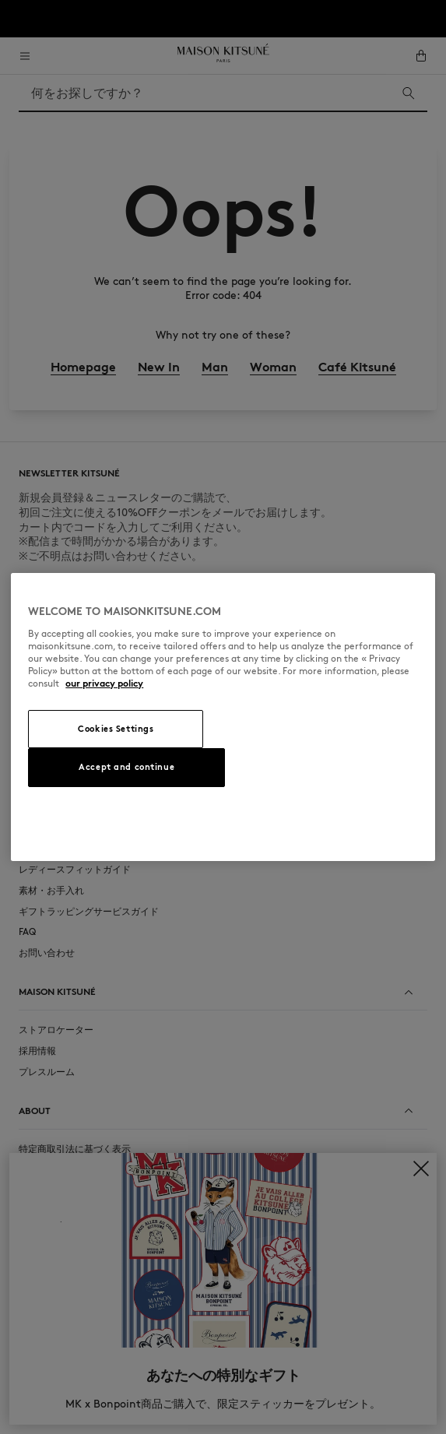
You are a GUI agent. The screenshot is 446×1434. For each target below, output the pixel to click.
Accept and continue (126, 766)
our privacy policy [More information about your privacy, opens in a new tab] (104, 683)
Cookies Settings (115, 728)
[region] (222, 717)
